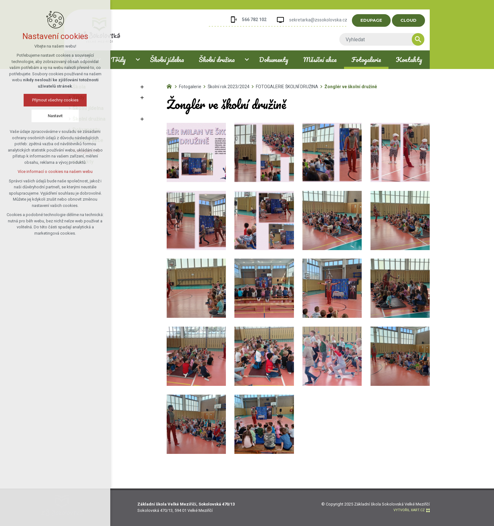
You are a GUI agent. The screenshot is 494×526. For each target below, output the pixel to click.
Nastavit (49, 115)
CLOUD (414, 20)
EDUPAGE (377, 20)
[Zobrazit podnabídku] (142, 87)
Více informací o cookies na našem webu (49, 171)
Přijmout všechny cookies (49, 100)
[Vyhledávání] (423, 39)
